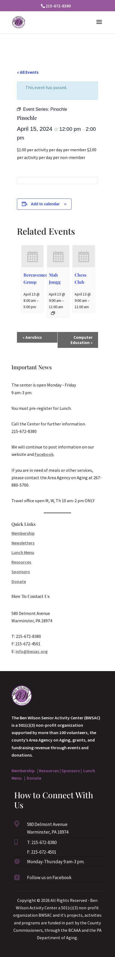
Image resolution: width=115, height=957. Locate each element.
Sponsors (20, 571)
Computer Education (81, 340)
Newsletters (22, 543)
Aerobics (32, 337)
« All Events (28, 72)
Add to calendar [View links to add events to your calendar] (45, 204)
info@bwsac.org (32, 651)
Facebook (44, 454)
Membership (23, 533)
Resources (21, 562)
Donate (18, 581)
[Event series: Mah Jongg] (53, 313)
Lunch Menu (22, 552)
